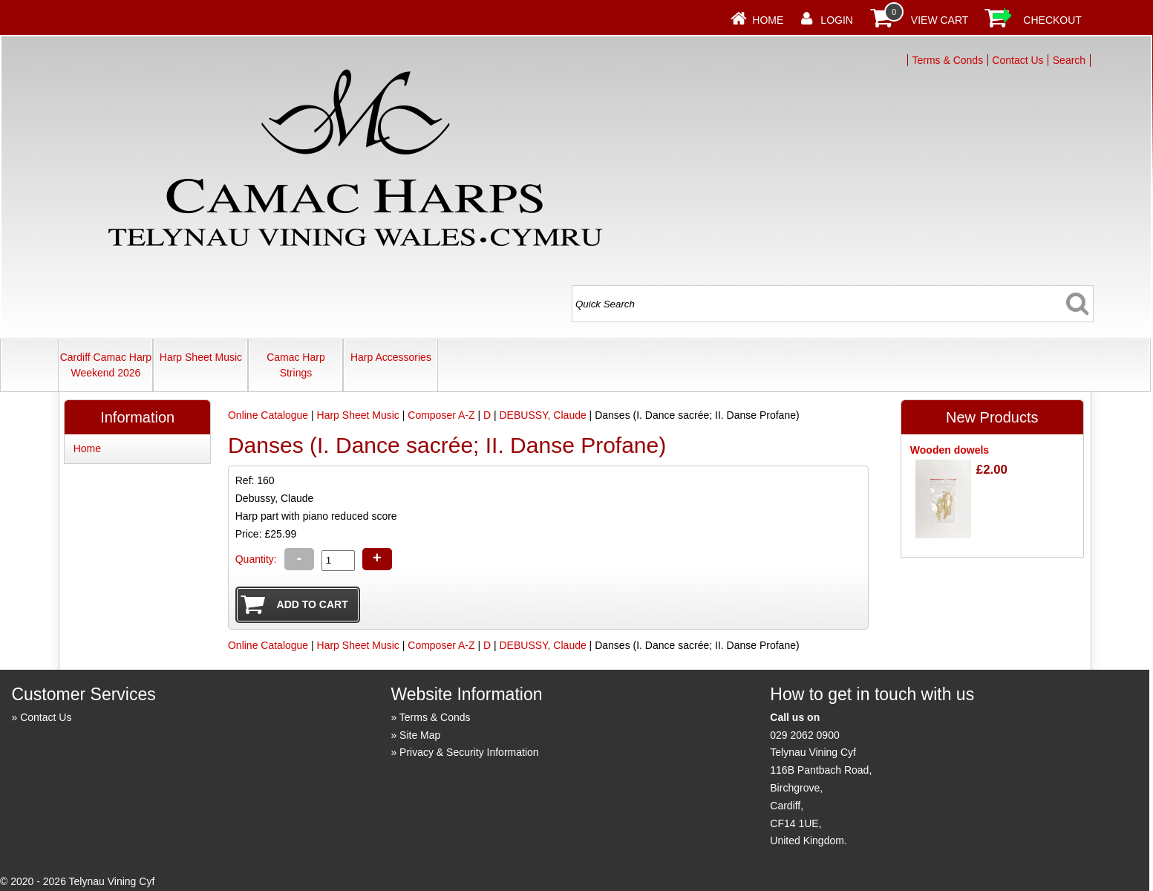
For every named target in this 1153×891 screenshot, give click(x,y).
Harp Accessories (390, 357)
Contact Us (1017, 60)
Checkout (1052, 20)
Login (836, 20)
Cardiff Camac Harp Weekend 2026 (105, 365)
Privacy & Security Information (469, 752)
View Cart (940, 20)
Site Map (419, 735)
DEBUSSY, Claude (542, 415)
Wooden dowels (949, 450)
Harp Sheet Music (201, 357)
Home (767, 20)
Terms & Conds (947, 60)
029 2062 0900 (804, 735)
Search (1069, 60)
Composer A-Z (441, 415)
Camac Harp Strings (296, 365)
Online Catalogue (268, 415)
